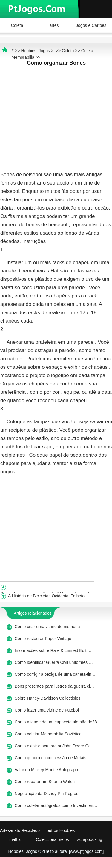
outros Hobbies (61, 830)
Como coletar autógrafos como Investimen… (56, 805)
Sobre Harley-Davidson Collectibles (48, 698)
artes (54, 25)
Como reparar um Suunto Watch (45, 781)
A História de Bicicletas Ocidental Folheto (47, 595)
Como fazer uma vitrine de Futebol (47, 710)
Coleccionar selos (52, 839)
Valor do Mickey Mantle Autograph (47, 769)
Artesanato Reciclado (20, 830)
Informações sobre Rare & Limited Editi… (53, 650)
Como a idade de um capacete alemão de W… (58, 722)
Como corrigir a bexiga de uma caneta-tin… (55, 674)
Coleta (17, 25)
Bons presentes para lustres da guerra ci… (54, 686)
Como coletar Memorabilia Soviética (49, 734)
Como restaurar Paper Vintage (44, 638)
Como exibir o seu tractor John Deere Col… (55, 745)
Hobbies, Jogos (35, 50)
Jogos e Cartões (91, 25)
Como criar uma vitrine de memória (48, 626)
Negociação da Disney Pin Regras (47, 793)
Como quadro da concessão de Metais (51, 757)
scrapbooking (89, 839)
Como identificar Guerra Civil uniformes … (54, 662)
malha (15, 839)
